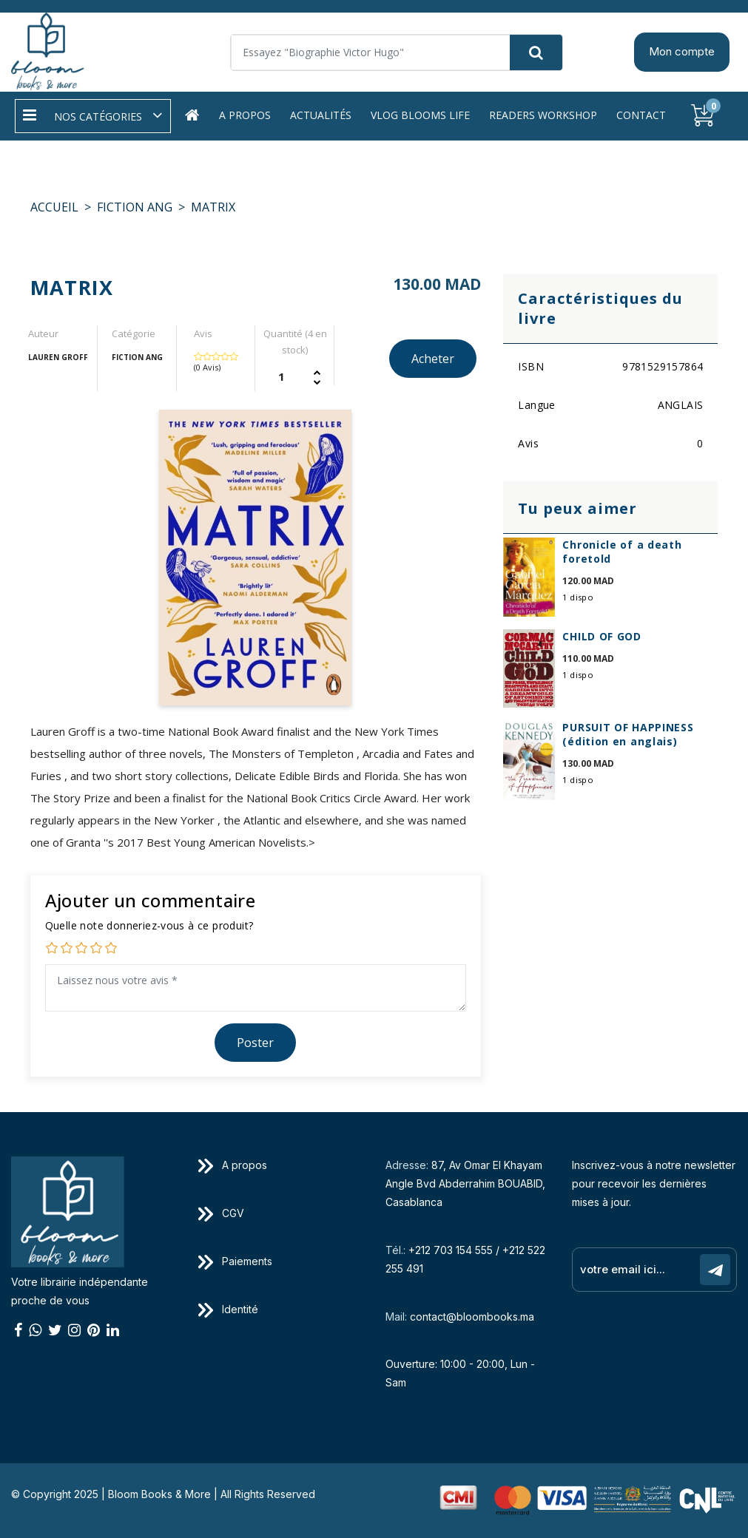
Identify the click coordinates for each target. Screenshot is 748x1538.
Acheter (432, 358)
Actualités (320, 115)
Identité (228, 1309)
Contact (641, 115)
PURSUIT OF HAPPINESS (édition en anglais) (627, 734)
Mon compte (682, 51)
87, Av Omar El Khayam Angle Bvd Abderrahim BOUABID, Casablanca (465, 1183)
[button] (93, 116)
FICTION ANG (134, 207)
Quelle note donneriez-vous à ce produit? (149, 925)
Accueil (54, 207)
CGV (221, 1213)
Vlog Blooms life (420, 115)
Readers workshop (543, 115)
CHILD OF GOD (601, 636)
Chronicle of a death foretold (621, 552)
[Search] (396, 52)
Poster (255, 1042)
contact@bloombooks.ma (472, 1316)
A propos (245, 115)
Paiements (235, 1261)
